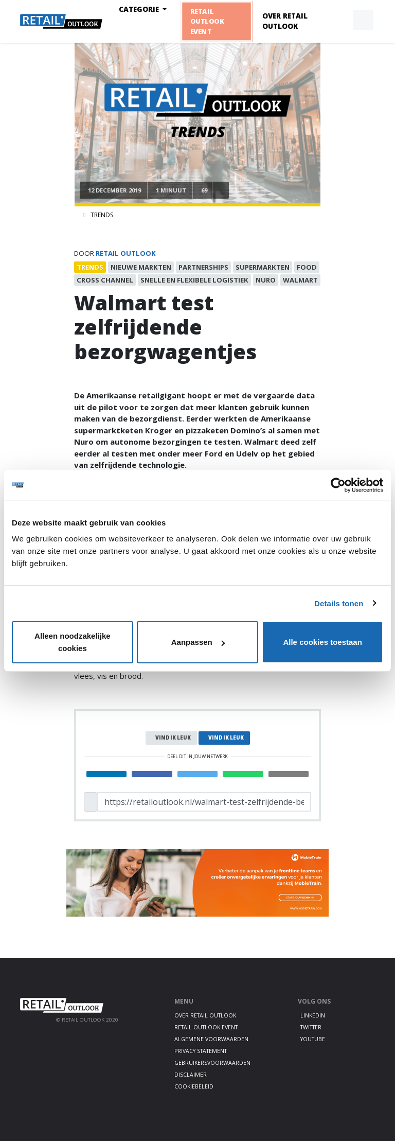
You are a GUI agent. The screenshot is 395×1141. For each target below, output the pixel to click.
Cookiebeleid (193, 1086)
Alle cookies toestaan (322, 642)
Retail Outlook (126, 253)
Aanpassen (198, 642)
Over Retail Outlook (285, 21)
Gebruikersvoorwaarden (212, 1062)
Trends (102, 214)
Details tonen (338, 603)
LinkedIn (312, 1015)
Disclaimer (190, 1074)
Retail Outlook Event (207, 21)
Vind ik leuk (173, 737)
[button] (339, 20)
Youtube (312, 1039)
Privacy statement (200, 1051)
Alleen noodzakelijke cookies (72, 642)
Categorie (140, 9)
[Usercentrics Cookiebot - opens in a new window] (338, 485)
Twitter (310, 1027)
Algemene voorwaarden (211, 1039)
